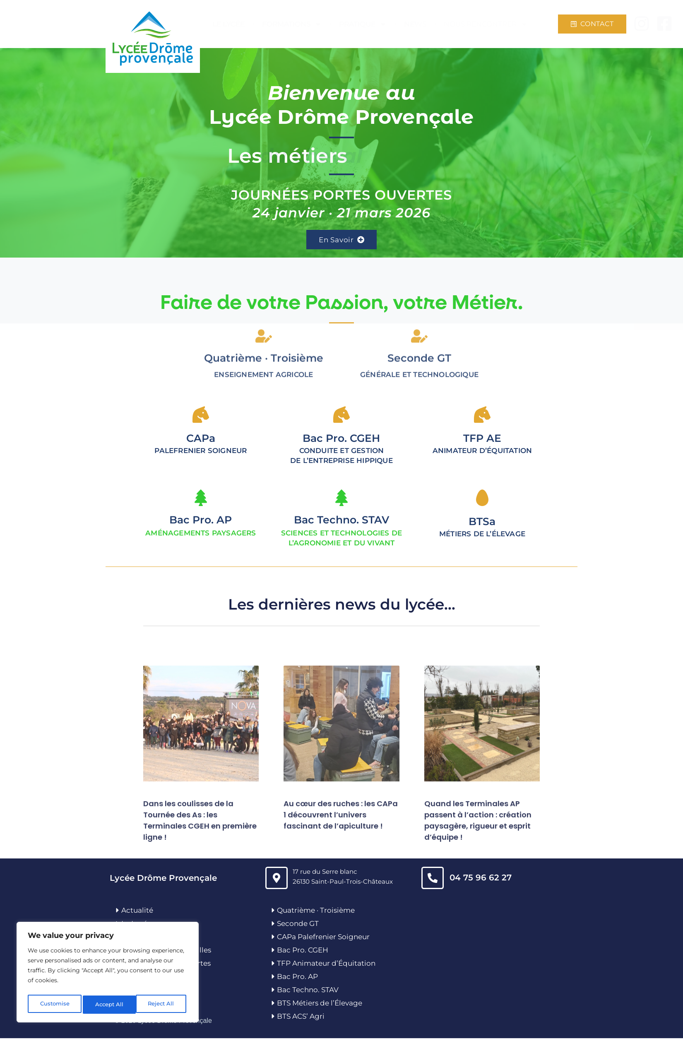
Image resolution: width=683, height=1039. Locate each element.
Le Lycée (136, 924)
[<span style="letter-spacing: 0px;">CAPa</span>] (200, 415)
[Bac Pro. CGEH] (273, 951)
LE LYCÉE (228, 24)
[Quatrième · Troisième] (263, 288)
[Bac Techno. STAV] (341, 498)
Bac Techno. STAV (341, 520)
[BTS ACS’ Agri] (273, 1017)
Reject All (108, 1004)
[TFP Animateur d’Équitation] (273, 964)
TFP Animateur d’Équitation (326, 964)
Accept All (162, 1004)
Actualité (137, 910)
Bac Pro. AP (200, 520)
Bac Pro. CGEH (302, 951)
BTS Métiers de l (305, 1004)
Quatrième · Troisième (263, 310)
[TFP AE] (482, 415)
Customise (54, 1004)
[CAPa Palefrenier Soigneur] (273, 937)
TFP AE (482, 439)
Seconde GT (298, 924)
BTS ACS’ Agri (301, 1017)
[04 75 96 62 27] (432, 878)
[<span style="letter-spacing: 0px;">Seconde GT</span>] (419, 288)
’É (336, 1004)
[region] (108, 974)
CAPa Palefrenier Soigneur (323, 937)
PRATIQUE (363, 24)
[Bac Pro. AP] (200, 498)
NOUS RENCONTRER (486, 24)
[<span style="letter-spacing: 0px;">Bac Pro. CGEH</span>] (341, 415)
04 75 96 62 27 (481, 878)
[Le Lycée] (117, 924)
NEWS (415, 24)
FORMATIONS (292, 24)
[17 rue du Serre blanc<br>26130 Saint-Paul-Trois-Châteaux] (276, 878)
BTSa (482, 522)
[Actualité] (117, 910)
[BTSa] (482, 498)
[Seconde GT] (273, 924)
